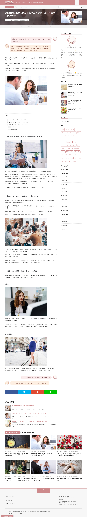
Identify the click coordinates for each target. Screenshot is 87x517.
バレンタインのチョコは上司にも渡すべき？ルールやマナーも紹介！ (69, 455)
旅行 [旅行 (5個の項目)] (79, 151)
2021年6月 (64, 187)
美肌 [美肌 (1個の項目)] (75, 158)
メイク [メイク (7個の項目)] (75, 142)
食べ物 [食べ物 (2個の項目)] (70, 161)
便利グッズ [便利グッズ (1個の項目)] (64, 148)
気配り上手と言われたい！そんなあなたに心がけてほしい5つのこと (29, 413)
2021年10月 (65, 173)
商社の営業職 (12, 129)
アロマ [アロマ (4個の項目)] (72, 129)
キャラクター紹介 (10, 496)
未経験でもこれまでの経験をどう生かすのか (17, 122)
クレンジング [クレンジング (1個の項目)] (72, 132)
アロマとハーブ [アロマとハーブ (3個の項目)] (65, 132)
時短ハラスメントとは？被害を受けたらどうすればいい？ (43, 479)
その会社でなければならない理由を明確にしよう (18, 120)
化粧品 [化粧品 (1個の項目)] (67, 151)
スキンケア (20, 7)
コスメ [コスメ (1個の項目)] (78, 132)
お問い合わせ (9, 500)
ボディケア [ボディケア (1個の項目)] (69, 142)
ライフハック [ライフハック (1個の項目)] (72, 145)
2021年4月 (64, 195)
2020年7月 (64, 228)
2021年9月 (64, 176)
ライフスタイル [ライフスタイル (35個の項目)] (65, 145)
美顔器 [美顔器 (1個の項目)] (79, 158)
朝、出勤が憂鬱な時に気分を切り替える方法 (23, 405)
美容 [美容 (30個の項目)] (66, 155)
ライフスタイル (15, 451)
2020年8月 (64, 224)
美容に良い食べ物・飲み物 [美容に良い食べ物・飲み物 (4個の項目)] (67, 158)
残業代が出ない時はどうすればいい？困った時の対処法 (17, 455)
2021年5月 (64, 191)
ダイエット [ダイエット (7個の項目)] (77, 135)
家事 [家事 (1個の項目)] (72, 151)
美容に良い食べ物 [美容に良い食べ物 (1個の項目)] (72, 155)
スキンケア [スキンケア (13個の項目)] (64, 135)
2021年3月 (64, 198)
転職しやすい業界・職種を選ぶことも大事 (17, 125)
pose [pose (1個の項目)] (63, 129)
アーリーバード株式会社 (18, 513)
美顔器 (26, 7)
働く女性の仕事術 (15, 20)
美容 (16, 7)
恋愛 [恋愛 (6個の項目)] (75, 151)
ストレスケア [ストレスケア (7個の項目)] (71, 135)
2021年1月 (64, 206)
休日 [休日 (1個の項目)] (78, 145)
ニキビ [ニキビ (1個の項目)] (75, 139)
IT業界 (11, 127)
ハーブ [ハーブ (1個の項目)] (79, 139)
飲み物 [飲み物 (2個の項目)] (74, 161)
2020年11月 (65, 213)
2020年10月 (65, 217)
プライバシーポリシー (11, 503)
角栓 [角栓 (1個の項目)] (63, 161)
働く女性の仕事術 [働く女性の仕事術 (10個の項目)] (75, 148)
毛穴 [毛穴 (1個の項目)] (63, 155)
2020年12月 (65, 209)
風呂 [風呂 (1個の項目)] (66, 161)
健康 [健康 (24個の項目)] (69, 148)
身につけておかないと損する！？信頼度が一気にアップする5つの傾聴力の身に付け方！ (17, 480)
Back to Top (43, 491)
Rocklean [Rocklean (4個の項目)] (67, 129)
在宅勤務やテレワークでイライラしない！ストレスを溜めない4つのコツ (30, 421)
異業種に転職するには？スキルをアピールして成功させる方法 (43, 455)
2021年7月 (64, 184)
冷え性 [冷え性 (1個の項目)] (63, 151)
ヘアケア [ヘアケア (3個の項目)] (63, 142)
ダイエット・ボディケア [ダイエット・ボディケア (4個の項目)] (67, 139)
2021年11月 (65, 169)
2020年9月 (64, 221)
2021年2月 (64, 202)
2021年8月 (64, 180)
